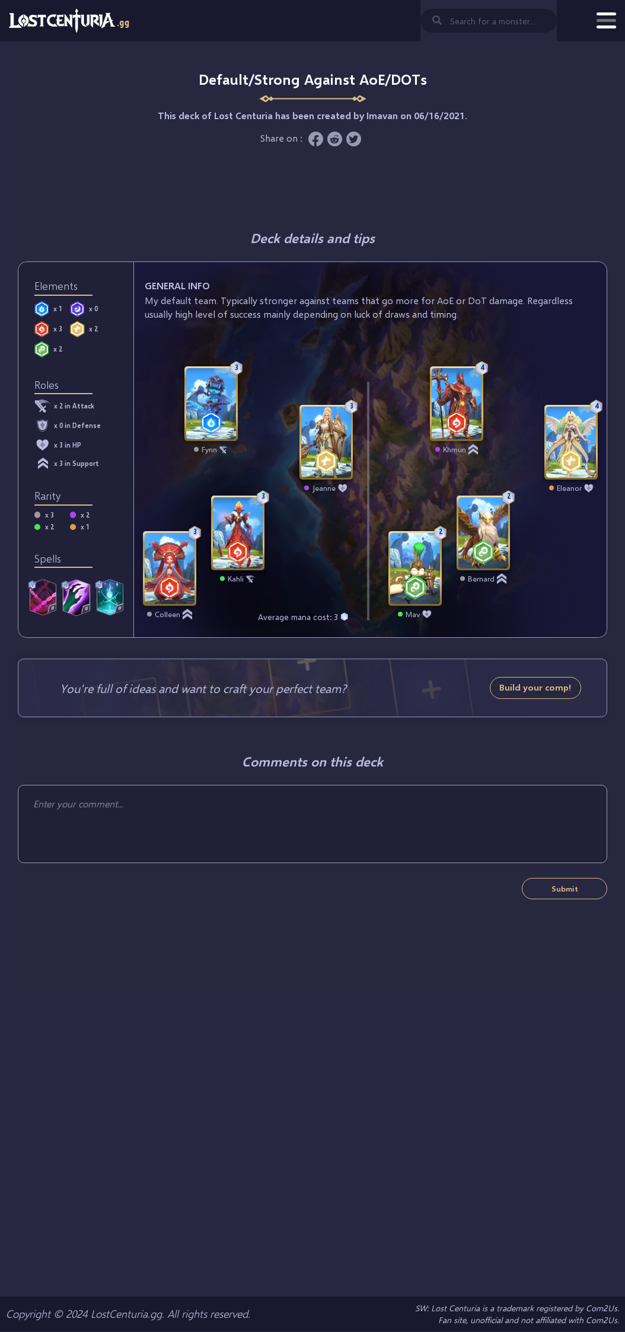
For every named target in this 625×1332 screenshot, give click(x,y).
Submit (564, 888)
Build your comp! (535, 687)
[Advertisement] (312, 188)
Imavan (382, 115)
